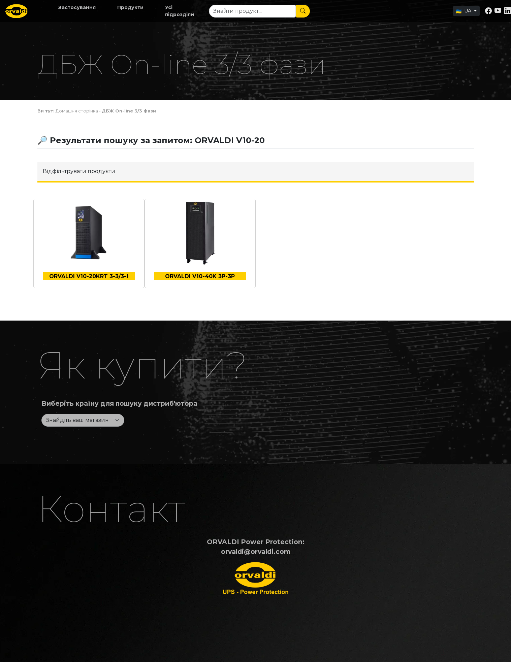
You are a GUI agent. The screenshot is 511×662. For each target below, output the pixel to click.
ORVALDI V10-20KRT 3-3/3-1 (89, 276)
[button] (77, 7)
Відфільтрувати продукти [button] (79, 171)
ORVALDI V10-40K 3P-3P (200, 276)
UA (464, 11)
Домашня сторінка (77, 110)
